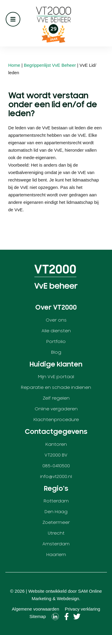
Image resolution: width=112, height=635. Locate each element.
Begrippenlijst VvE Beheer (50, 65)
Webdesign (68, 598)
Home (14, 65)
